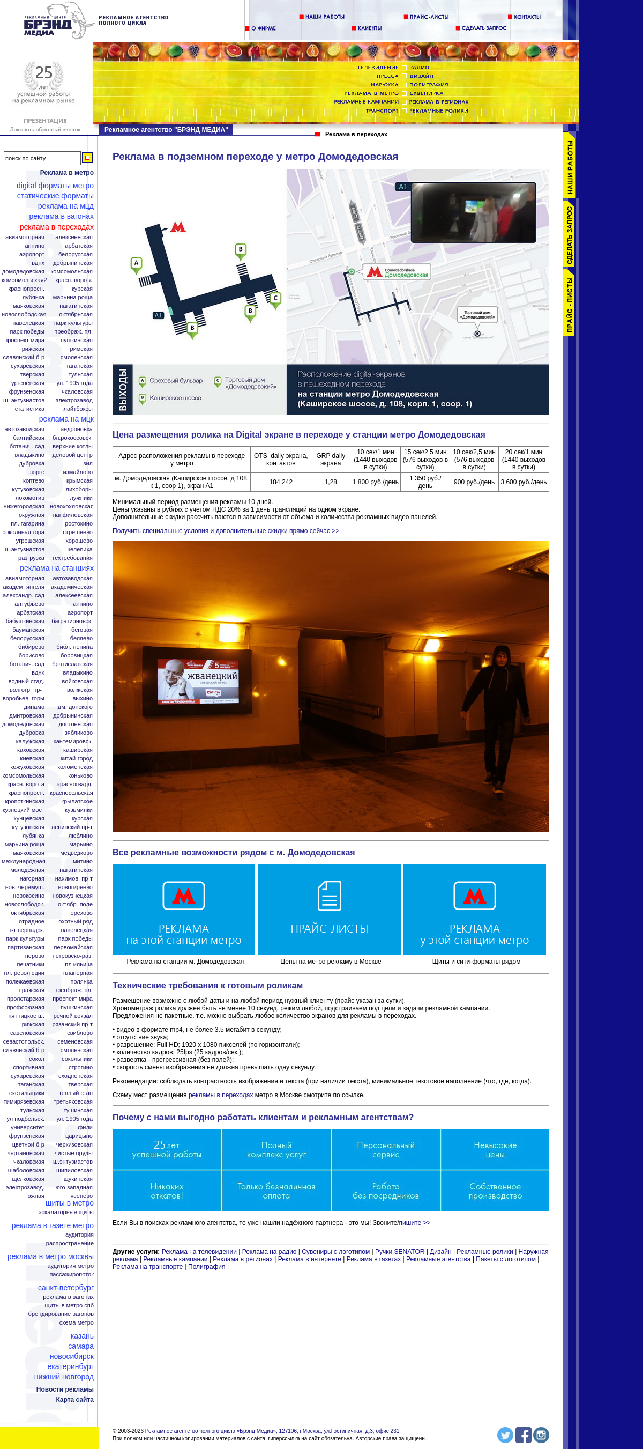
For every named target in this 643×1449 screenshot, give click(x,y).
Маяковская (28, 306)
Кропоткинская (24, 801)
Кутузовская (28, 489)
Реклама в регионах (243, 1259)
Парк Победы (27, 332)
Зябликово (79, 733)
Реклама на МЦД (66, 206)
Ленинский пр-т (72, 827)
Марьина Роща (73, 297)
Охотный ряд (75, 922)
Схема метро (76, 1323)
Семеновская (75, 1042)
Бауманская (28, 630)
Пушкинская (77, 340)
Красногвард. (75, 784)
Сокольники (77, 1059)
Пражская (31, 990)
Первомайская (73, 947)
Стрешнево (78, 532)
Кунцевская (29, 819)
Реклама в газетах (375, 1259)
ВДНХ (38, 263)
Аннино (34, 246)
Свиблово (80, 1033)
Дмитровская (26, 716)
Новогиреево (75, 887)
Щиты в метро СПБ (69, 1305)
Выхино (82, 698)
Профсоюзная (25, 1007)
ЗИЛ (88, 464)
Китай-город (77, 759)
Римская (81, 349)
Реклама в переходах (57, 227)
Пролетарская (25, 999)
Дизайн (440, 1251)
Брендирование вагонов (61, 1314)
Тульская (81, 375)
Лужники (81, 498)
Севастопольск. (23, 1042)
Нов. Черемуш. (24, 887)
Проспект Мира (24, 340)
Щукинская (78, 1179)
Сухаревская (27, 366)
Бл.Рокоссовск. (73, 438)
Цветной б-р (28, 1145)
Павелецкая (28, 323)
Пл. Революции (24, 973)
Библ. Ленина (74, 647)
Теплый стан (76, 1093)
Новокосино (28, 896)
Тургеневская (26, 383)
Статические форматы (55, 195)
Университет (27, 1127)
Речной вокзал (73, 1016)
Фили (85, 1127)
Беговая (82, 630)
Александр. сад (23, 595)
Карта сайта (75, 1399)
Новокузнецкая (73, 896)
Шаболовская (26, 1170)
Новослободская (24, 314)
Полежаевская (25, 982)
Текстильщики (25, 1093)
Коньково (80, 776)
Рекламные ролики (485, 1251)
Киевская (32, 759)
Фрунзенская (26, 392)
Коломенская (75, 767)
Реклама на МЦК (66, 419)
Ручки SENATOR (399, 1251)
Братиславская (72, 664)
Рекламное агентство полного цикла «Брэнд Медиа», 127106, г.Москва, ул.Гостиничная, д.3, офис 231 (272, 1431)
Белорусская (75, 254)
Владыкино (29, 455)
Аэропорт (31, 254)
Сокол (36, 1059)
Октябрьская (76, 314)
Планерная (78, 973)
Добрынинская (73, 263)
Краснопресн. (26, 289)
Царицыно (79, 1136)
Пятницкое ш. (26, 1016)
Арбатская (79, 246)
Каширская (78, 750)
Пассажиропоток (71, 1274)
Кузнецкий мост (23, 810)
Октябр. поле (75, 904)
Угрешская (30, 541)
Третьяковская (73, 1102)
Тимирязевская (24, 1102)
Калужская (30, 741)
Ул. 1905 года (75, 383)
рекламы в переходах (221, 1095)
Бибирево (31, 647)
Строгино (81, 1067)
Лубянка (33, 297)
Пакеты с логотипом (506, 1259)
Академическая (72, 587)
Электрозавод (74, 400)
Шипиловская (74, 1170)
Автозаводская (24, 429)
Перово (34, 956)
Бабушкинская (25, 621)
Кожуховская (27, 767)
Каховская (30, 750)
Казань (82, 1336)
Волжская (80, 690)
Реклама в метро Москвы (51, 1256)
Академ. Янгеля (23, 587)
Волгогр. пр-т (27, 690)
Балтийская (28, 438)
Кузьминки (79, 810)
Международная (24, 861)
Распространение (70, 1243)
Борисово (31, 656)
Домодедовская (23, 272)
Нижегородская (23, 506)
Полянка (82, 982)
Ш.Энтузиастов (24, 549)
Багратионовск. (72, 621)
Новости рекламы (65, 1389)
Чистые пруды (74, 1153)
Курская (82, 289)
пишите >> (415, 1222)
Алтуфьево (29, 604)
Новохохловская (72, 506)
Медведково (76, 853)
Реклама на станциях (57, 568)
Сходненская (75, 1076)
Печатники (30, 964)
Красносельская (71, 793)
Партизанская (26, 947)
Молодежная (27, 870)
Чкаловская (77, 392)
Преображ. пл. (73, 332)
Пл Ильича (79, 964)
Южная (35, 1196)
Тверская (32, 375)
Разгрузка (31, 558)
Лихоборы (79, 489)
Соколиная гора (23, 532)
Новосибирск (72, 1356)
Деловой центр (73, 455)
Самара (81, 1346)
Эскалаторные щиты (66, 1212)
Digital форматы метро (55, 185)
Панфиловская (73, 515)
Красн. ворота (74, 280)
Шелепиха (79, 549)
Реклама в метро (67, 172)
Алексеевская (74, 237)
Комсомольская (71, 272)
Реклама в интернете (309, 1259)
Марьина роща (24, 844)
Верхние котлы (73, 446)
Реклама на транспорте (148, 1266)
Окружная (31, 515)
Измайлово (78, 472)
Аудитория (79, 1235)
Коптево (33, 481)
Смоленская (77, 357)
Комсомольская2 (24, 280)
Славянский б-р (23, 357)
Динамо (34, 707)
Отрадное (31, 922)
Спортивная (28, 1067)
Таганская (79, 366)
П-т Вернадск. (26, 930)
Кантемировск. (73, 741)
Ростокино (79, 524)
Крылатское (77, 801)
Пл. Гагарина (27, 524)
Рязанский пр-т (72, 1024)
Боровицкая (77, 656)
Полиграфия (207, 1266)
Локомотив (30, 498)
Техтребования (72, 558)
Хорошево (79, 541)
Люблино (81, 836)
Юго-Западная (74, 1188)
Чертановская (26, 1153)
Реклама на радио (269, 1251)
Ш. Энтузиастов (23, 400)
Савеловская (27, 1033)
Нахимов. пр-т (74, 879)
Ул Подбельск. (25, 1119)
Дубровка (31, 464)
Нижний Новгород (64, 1376)
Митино (83, 861)
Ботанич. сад (27, 446)
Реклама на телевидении (199, 1251)
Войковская (77, 681)
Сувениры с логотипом (336, 1251)
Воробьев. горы (23, 698)
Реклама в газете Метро (53, 1225)
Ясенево (81, 1196)
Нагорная (32, 879)
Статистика (29, 409)
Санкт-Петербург (66, 1287)
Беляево (81, 638)
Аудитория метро (70, 1266)
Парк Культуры (73, 323)
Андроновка (77, 429)
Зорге (37, 472)
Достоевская (75, 724)
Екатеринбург (70, 1366)
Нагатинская (76, 306)
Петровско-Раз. (73, 956)
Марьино (81, 844)
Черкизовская (74, 1145)
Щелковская (28, 1179)
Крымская (79, 481)
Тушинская (78, 1110)
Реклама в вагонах (61, 216)
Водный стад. (26, 681)
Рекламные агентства (439, 1259)
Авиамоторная (24, 237)
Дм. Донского (75, 707)
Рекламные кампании (175, 1259)
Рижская (33, 349)
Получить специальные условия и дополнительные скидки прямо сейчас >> (226, 531)
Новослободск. (24, 904)
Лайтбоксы (78, 409)
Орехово (82, 913)
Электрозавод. (25, 1188)
